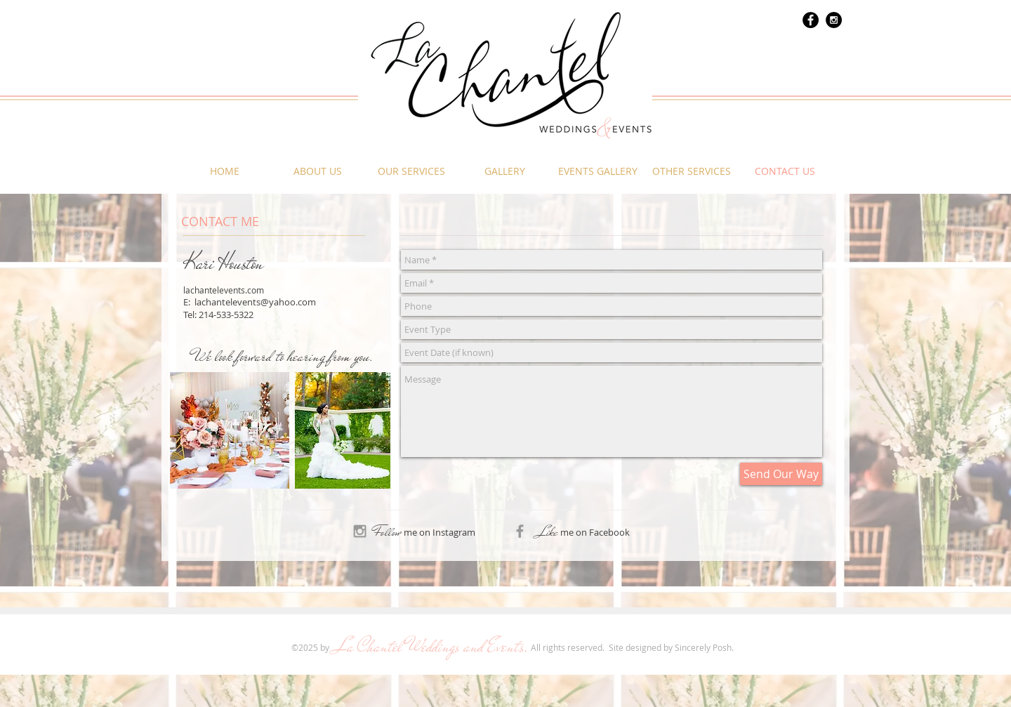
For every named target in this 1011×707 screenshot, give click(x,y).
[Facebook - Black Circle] (810, 20)
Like (547, 532)
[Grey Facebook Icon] (520, 531)
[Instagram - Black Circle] (834, 20)
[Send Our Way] (781, 474)
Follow (387, 532)
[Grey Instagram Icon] (360, 531)
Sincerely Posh (703, 647)
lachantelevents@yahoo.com (255, 302)
